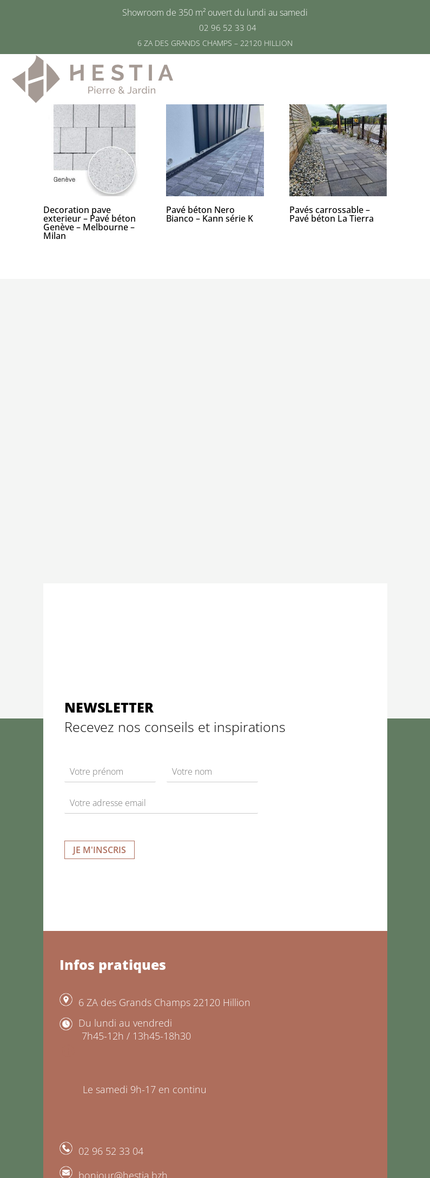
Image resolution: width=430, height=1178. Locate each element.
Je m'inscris (99, 850)
